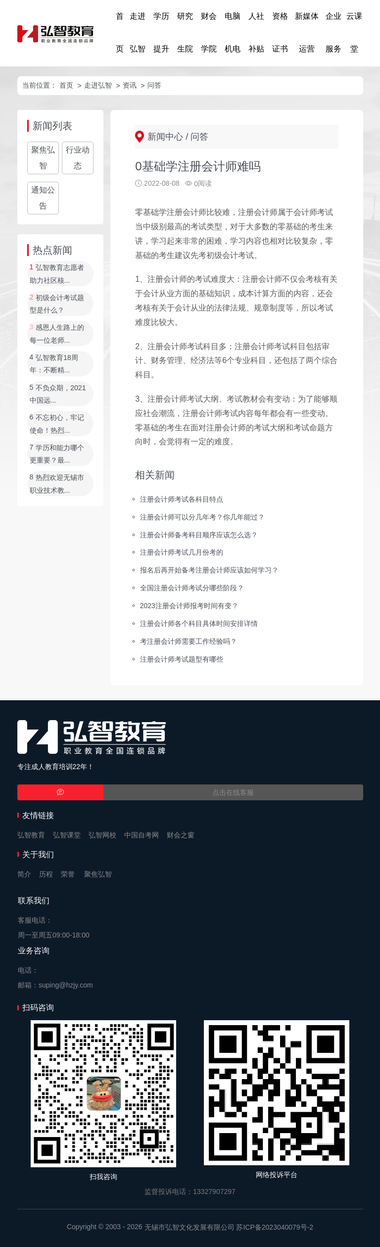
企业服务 (333, 32)
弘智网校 (102, 835)
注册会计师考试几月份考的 (181, 552)
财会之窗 (180, 835)
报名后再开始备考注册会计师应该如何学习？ (209, 570)
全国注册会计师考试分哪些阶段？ (192, 588)
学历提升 (161, 32)
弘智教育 (31, 835)
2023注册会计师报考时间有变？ (189, 606)
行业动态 (78, 158)
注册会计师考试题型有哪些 (181, 659)
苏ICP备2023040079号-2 (274, 1227)
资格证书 (280, 32)
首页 (120, 32)
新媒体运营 (307, 32)
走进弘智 (137, 32)
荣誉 (68, 874)
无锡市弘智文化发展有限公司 (189, 1227)
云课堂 (354, 32)
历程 (46, 874)
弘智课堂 (67, 835)
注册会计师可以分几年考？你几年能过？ (202, 516)
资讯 (130, 85)
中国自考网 (141, 835)
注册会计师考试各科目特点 (181, 499)
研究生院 (185, 32)
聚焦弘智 (43, 158)
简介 (24, 874)
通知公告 (43, 198)
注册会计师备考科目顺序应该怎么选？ (199, 534)
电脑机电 (232, 32)
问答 (154, 85)
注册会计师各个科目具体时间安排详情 (199, 623)
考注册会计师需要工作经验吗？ (188, 641)
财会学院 (209, 32)
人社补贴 (256, 32)
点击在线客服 (233, 792)
